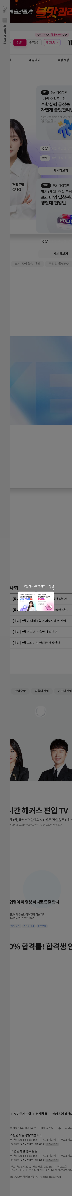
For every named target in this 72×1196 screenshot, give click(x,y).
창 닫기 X (51, 588)
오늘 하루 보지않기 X (34, 586)
